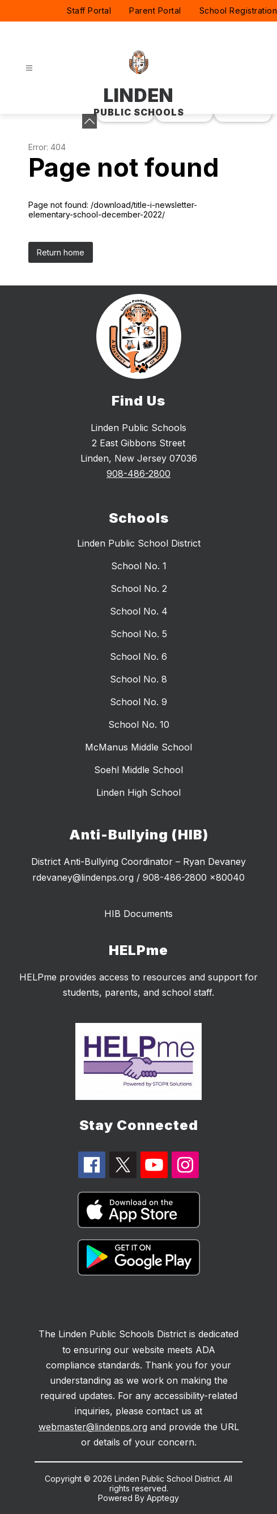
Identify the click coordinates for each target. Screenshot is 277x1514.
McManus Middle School (138, 747)
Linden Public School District (139, 543)
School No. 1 (139, 566)
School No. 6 (138, 656)
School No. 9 (138, 701)
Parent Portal (155, 10)
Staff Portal (89, 10)
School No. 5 (138, 633)
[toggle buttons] (89, 121)
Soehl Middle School (138, 769)
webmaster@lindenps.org (93, 1426)
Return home (60, 252)
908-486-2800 (138, 473)
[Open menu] (29, 68)
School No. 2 (138, 588)
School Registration (238, 10)
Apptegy (163, 1498)
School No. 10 (138, 724)
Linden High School (138, 792)
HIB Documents (138, 913)
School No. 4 (139, 611)
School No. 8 (138, 679)
